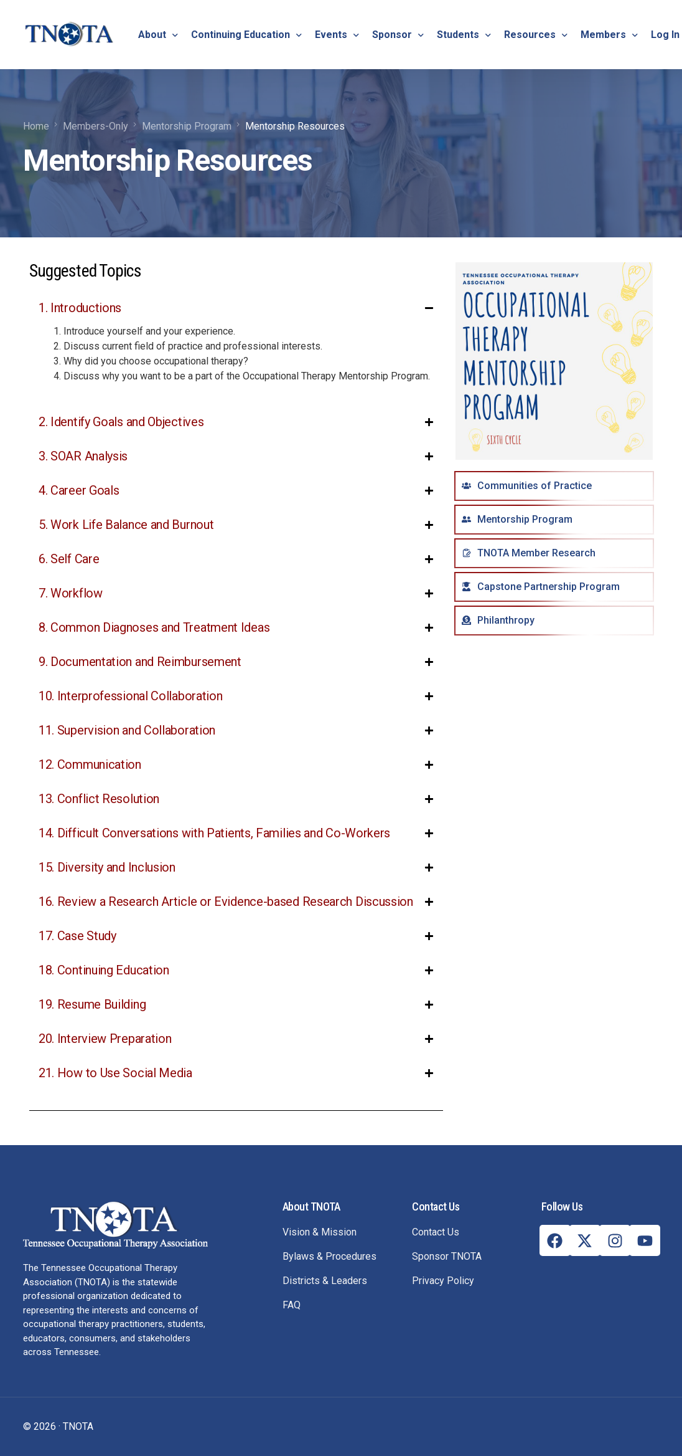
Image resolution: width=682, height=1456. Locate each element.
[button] (236, 347)
